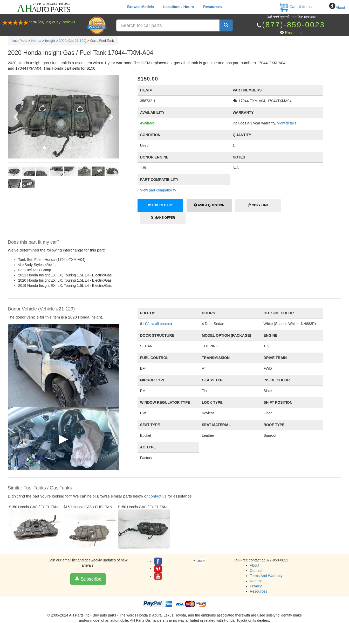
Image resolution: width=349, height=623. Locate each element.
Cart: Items (295, 6)
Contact (256, 570)
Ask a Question (209, 205)
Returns (256, 581)
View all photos (158, 324)
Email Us (293, 33)
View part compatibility (158, 190)
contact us (157, 496)
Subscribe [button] (88, 579)
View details (286, 123)
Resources (212, 7)
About (340, 7)
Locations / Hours (178, 7)
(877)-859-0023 (293, 25)
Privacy (256, 586)
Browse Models (140, 7)
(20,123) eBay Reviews (56, 22)
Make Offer (162, 218)
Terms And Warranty (266, 576)
